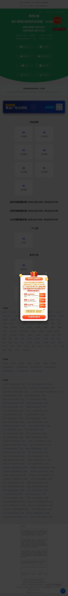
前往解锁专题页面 (34, 317)
